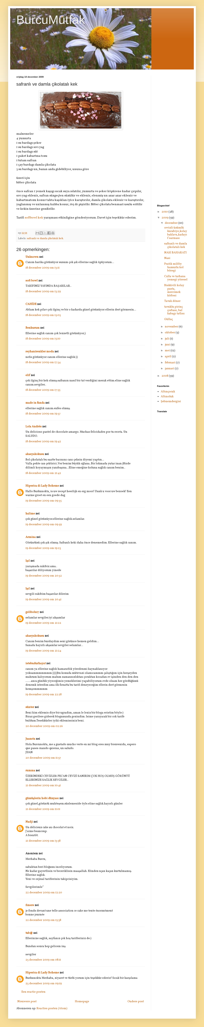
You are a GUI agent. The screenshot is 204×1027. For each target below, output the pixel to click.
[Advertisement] (172, 137)
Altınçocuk (168, 392)
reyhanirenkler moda (40, 352)
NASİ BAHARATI (175, 253)
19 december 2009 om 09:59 (44, 524)
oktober (170, 333)
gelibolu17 (32, 612)
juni (168, 345)
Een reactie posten (33, 992)
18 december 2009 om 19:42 (43, 442)
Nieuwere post (27, 1001)
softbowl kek (34, 217)
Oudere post (135, 1001)
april (168, 356)
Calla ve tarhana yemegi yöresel (175, 278)
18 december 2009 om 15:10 (43, 339)
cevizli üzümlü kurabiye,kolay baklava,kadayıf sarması (175, 233)
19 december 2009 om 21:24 (43, 651)
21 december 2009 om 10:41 (43, 785)
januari (170, 369)
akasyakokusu (35, 454)
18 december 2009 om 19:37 (43, 414)
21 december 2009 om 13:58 (43, 841)
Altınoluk (167, 397)
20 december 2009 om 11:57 (43, 758)
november (172, 327)
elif (28, 375)
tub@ (29, 933)
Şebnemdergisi (171, 401)
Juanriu (30, 739)
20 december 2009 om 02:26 (44, 726)
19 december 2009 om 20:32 (44, 576)
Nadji (29, 822)
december (171, 223)
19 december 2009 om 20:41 (43, 599)
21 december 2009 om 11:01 (43, 809)
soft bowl (32, 281)
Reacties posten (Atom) (52, 1008)
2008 (165, 376)
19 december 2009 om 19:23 (43, 548)
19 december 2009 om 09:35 (44, 501)
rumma (30, 771)
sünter (30, 707)
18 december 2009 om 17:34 (43, 362)
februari (170, 363)
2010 (165, 212)
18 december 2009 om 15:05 (43, 315)
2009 (165, 218)
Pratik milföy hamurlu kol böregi (174, 267)
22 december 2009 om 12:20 (44, 893)
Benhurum (33, 328)
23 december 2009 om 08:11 (43, 960)
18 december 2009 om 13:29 (43, 291)
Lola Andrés (34, 427)
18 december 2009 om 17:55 (43, 390)
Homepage (82, 1001)
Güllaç (168, 319)
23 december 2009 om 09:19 (44, 984)
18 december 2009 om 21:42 (43, 473)
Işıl (28, 561)
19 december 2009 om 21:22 (43, 623)
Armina (31, 537)
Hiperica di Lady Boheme (42, 486)
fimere (30, 905)
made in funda (35, 403)
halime (30, 514)
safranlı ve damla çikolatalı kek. (45, 238)
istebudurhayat (36, 663)
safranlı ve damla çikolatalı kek (175, 245)
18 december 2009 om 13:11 (43, 268)
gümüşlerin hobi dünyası (42, 798)
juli (167, 339)
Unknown (32, 257)
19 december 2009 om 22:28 (44, 695)
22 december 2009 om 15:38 (43, 920)
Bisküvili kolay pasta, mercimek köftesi (174, 290)
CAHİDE (31, 304)
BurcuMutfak (50, 20)
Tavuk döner (172, 301)
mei (168, 351)
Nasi (167, 258)
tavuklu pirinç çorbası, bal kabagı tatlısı (174, 310)
